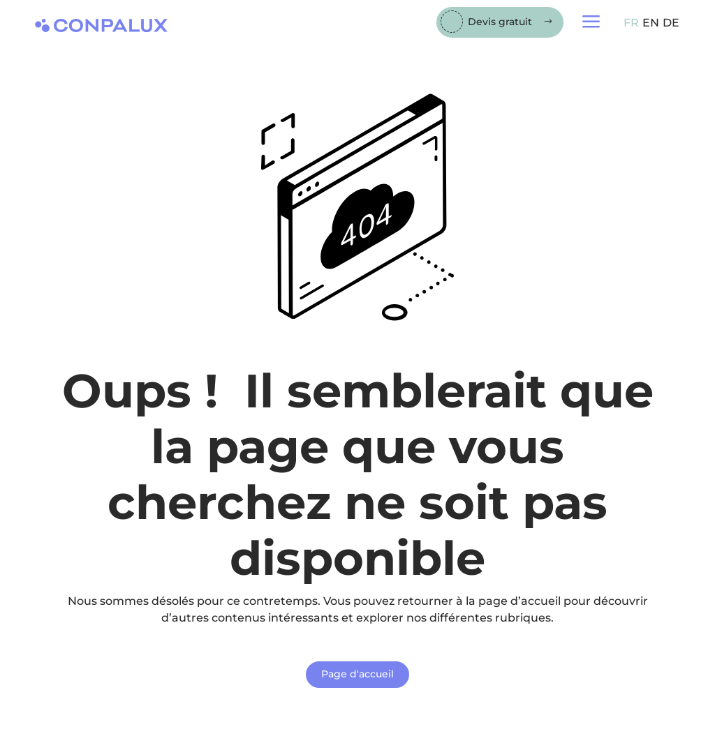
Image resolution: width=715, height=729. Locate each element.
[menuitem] (629, 23)
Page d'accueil (357, 674)
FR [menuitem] (631, 22)
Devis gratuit (500, 21)
